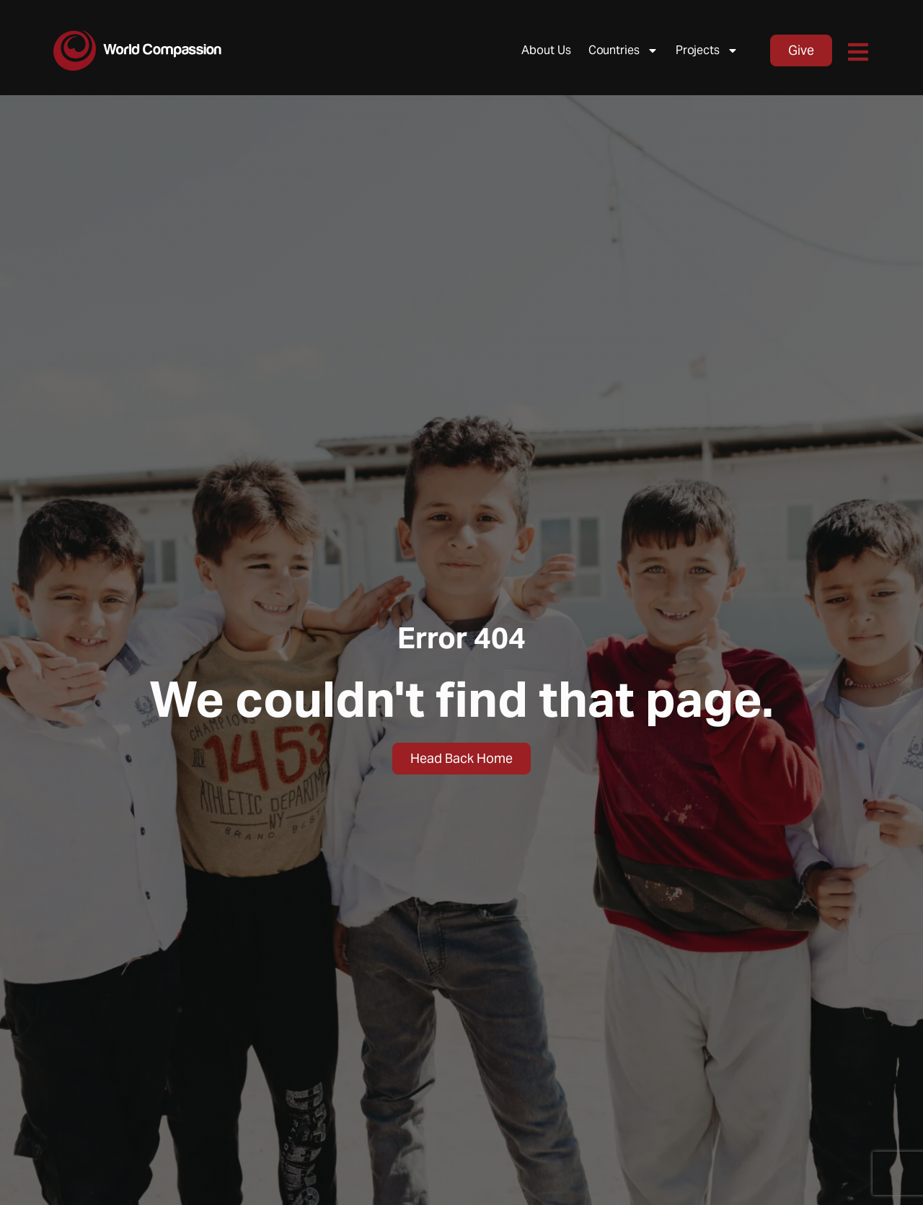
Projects (707, 50)
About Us (545, 50)
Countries (623, 50)
